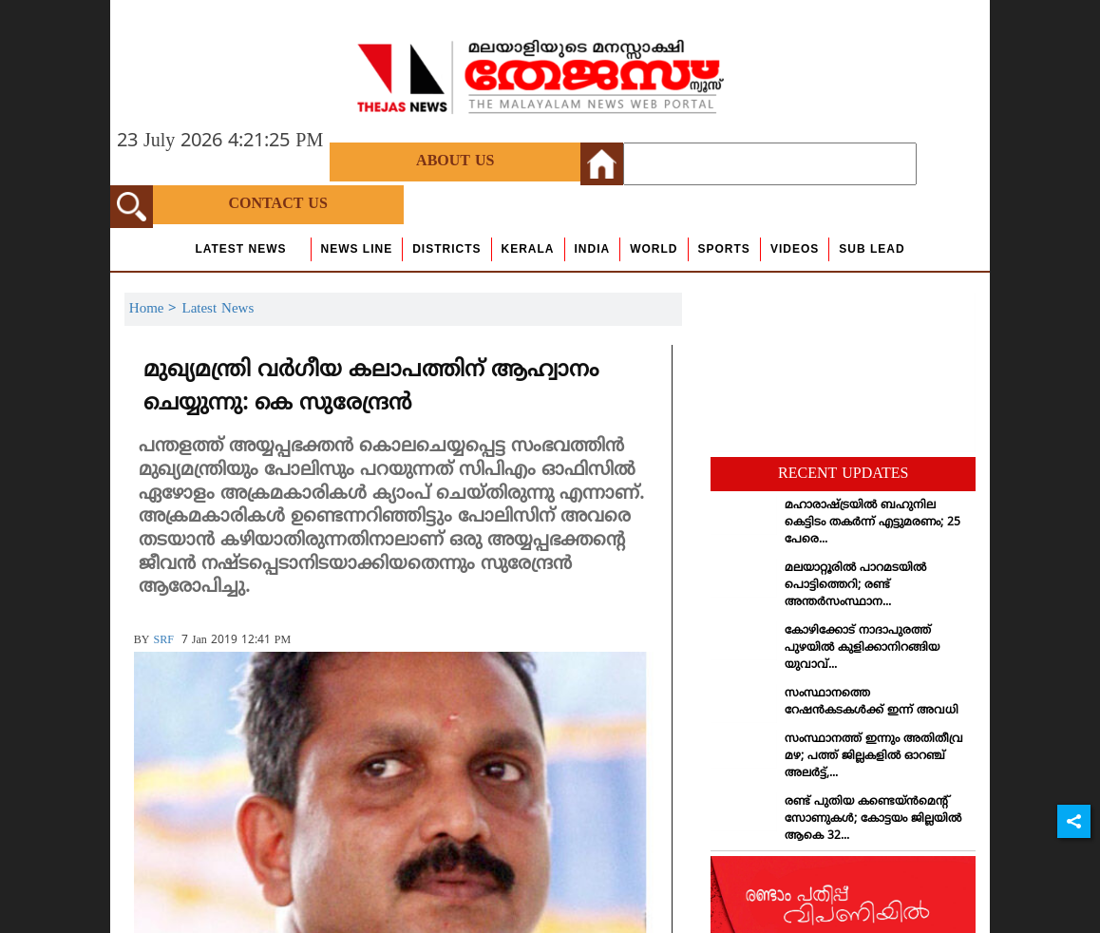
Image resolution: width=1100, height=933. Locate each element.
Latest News (240, 249)
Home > (155, 309)
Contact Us (278, 204)
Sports (724, 249)
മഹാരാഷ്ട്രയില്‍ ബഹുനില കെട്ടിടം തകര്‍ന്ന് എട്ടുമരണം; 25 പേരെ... (872, 523)
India (593, 249)
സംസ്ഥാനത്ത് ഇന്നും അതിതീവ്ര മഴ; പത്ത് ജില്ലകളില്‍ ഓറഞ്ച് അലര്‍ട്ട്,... (874, 757)
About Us (455, 161)
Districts (446, 249)
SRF (163, 641)
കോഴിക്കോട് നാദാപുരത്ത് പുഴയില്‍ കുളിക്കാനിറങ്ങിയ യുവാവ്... (862, 648)
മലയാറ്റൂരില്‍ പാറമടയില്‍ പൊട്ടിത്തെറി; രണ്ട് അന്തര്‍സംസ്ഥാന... (855, 586)
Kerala (528, 249)
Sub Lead (871, 249)
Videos (794, 249)
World (653, 249)
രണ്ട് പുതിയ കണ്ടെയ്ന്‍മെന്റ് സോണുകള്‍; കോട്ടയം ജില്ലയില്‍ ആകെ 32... (873, 819)
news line (357, 249)
